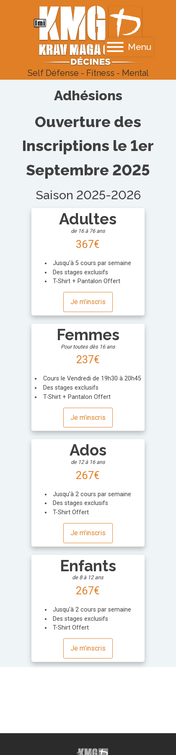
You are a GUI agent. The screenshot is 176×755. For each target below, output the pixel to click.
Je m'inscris (88, 302)
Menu (129, 47)
